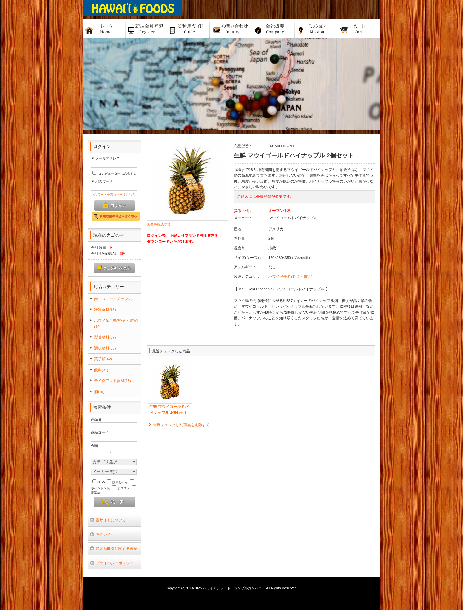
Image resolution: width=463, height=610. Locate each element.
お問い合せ (231, 28)
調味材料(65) (105, 348)
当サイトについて (111, 520)
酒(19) (99, 392)
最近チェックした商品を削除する (181, 425)
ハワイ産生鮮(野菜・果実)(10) (116, 323)
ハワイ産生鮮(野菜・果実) (290, 276)
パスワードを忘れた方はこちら (113, 194)
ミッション (316, 28)
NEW (98, 482)
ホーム (104, 28)
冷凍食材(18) (105, 309)
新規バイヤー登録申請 (147, 28)
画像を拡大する (159, 224)
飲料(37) (101, 370)
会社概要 (273, 28)
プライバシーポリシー (115, 563)
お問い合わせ (107, 534)
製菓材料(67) (105, 337)
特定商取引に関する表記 (116, 548)
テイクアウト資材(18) (112, 381)
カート (358, 28)
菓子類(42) (103, 359)
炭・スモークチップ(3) (113, 299)
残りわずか (117, 482)
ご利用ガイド (189, 28)
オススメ (121, 488)
